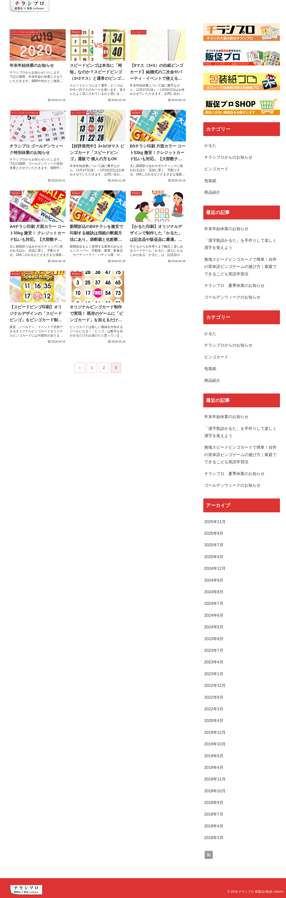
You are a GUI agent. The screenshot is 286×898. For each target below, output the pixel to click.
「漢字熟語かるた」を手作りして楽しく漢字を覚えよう (240, 244)
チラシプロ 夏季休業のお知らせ (234, 285)
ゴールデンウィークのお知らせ (232, 297)
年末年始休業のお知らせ (226, 229)
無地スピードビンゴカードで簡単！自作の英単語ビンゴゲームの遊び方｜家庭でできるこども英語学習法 (240, 266)
